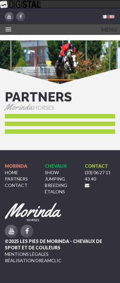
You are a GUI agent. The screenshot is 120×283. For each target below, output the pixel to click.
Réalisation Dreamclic (33, 260)
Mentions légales (27, 254)
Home (11, 172)
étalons (55, 191)
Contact (16, 185)
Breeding (56, 185)
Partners (16, 179)
